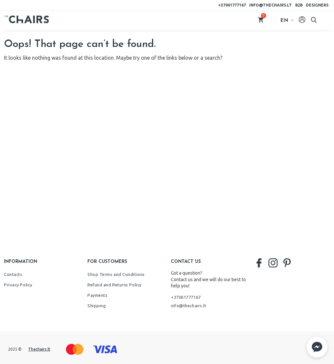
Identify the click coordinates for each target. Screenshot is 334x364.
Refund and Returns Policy (114, 284)
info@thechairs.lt (270, 5)
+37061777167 (232, 5)
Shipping (96, 305)
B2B (299, 5)
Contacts (13, 274)
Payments (97, 295)
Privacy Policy (18, 284)
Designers (317, 5)
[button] (317, 347)
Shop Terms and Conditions (116, 274)
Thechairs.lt (39, 349)
